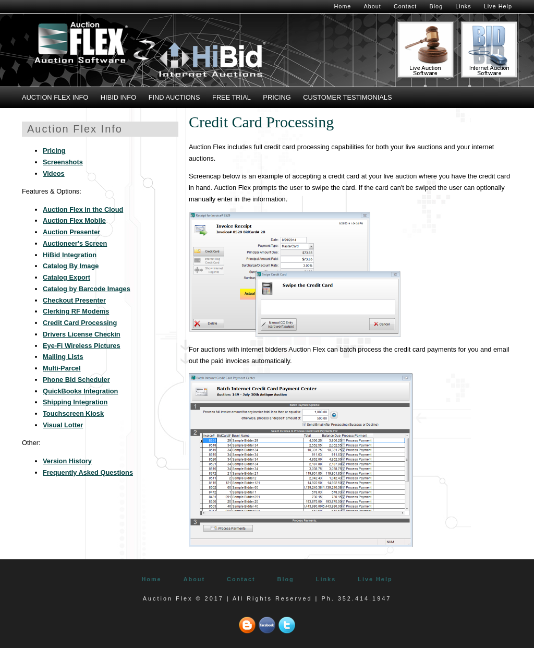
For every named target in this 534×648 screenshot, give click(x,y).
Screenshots (63, 162)
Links (463, 6)
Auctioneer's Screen (75, 243)
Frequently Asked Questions (88, 472)
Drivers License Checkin (81, 334)
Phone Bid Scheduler (76, 379)
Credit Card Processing (80, 323)
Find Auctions (174, 97)
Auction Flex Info (55, 97)
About (372, 6)
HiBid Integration (69, 255)
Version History (67, 461)
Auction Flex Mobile (74, 220)
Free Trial (231, 97)
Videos (54, 173)
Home (342, 6)
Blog (436, 6)
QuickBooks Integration (80, 391)
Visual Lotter (63, 425)
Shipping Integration (75, 402)
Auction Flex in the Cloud (83, 209)
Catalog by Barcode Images (86, 289)
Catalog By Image (71, 266)
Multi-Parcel (62, 368)
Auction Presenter (71, 232)
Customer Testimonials (347, 97)
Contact (405, 6)
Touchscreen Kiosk (73, 413)
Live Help (498, 6)
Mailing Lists (63, 357)
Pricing (276, 97)
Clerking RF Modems (76, 311)
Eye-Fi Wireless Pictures (81, 346)
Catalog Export (66, 277)
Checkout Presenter (74, 300)
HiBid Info (118, 97)
